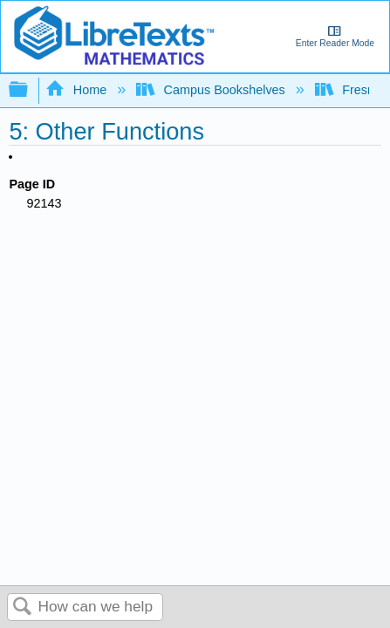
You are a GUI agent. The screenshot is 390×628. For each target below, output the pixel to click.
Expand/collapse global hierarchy (29, 90)
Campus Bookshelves (212, 90)
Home (77, 90)
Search (22, 607)
